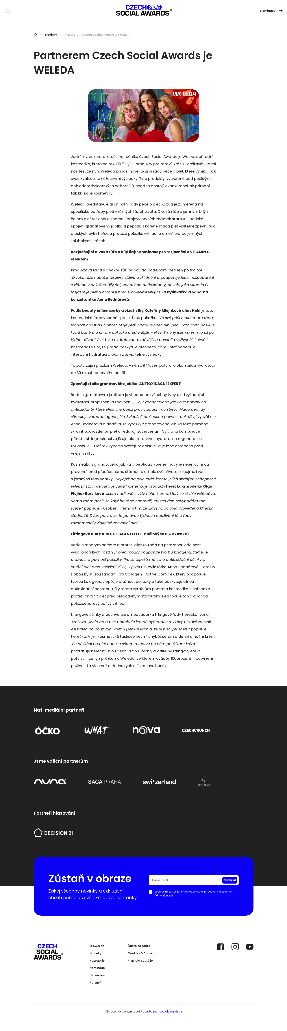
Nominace (271, 11)
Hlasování (97, 975)
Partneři (95, 983)
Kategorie (97, 961)
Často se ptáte (139, 946)
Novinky (51, 34)
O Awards (97, 946)
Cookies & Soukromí (143, 953)
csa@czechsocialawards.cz (162, 1011)
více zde (167, 895)
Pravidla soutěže (140, 961)
